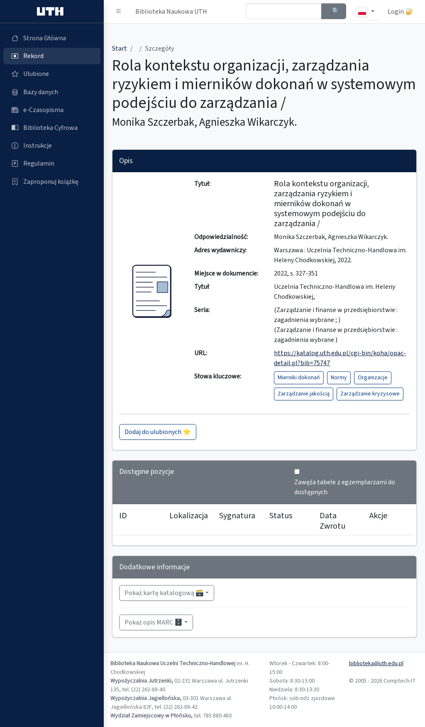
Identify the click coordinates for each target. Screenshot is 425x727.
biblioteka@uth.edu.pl (376, 663)
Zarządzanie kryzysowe (370, 394)
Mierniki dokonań (299, 377)
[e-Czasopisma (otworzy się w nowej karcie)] (51, 110)
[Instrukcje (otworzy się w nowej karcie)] (51, 145)
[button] (119, 11)
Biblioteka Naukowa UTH (171, 11)
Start (119, 48)
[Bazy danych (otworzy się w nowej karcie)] (51, 92)
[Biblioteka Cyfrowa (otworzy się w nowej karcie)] (51, 128)
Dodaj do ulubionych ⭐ (158, 432)
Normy (339, 377)
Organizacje (373, 377)
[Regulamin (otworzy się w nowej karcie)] (51, 163)
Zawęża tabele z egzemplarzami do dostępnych (344, 487)
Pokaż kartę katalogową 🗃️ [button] (164, 593)
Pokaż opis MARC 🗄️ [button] (154, 622)
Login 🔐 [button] (400, 11)
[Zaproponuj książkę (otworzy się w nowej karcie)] (51, 181)
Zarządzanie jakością (304, 394)
